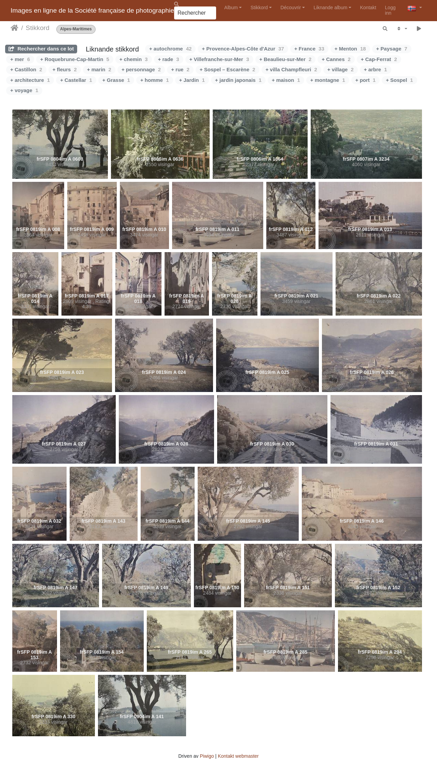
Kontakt (368, 7)
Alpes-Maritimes (76, 29)
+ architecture (30, 80)
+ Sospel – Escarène (227, 69)
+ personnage (141, 69)
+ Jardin (192, 80)
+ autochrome (170, 49)
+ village (340, 69)
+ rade (168, 59)
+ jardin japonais (238, 80)
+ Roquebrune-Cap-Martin (74, 59)
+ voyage (24, 90)
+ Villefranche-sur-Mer (219, 59)
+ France (309, 49)
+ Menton (350, 49)
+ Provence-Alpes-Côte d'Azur (243, 49)
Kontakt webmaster (238, 756)
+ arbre (375, 69)
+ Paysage (391, 49)
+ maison (286, 80)
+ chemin (133, 59)
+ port (365, 80)
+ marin (99, 69)
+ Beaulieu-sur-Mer (285, 59)
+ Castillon (26, 69)
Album (231, 7)
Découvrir (290, 7)
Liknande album (330, 7)
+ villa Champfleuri (291, 69)
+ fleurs (65, 69)
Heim (14, 28)
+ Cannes (336, 59)
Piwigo (207, 756)
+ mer (20, 59)
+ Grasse (116, 80)
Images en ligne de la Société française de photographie (92, 10)
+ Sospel (399, 80)
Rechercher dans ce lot (41, 49)
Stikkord (259, 7)
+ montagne (327, 80)
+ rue (180, 69)
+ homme (154, 80)
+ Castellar (76, 80)
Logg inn (390, 10)
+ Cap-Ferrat (379, 59)
